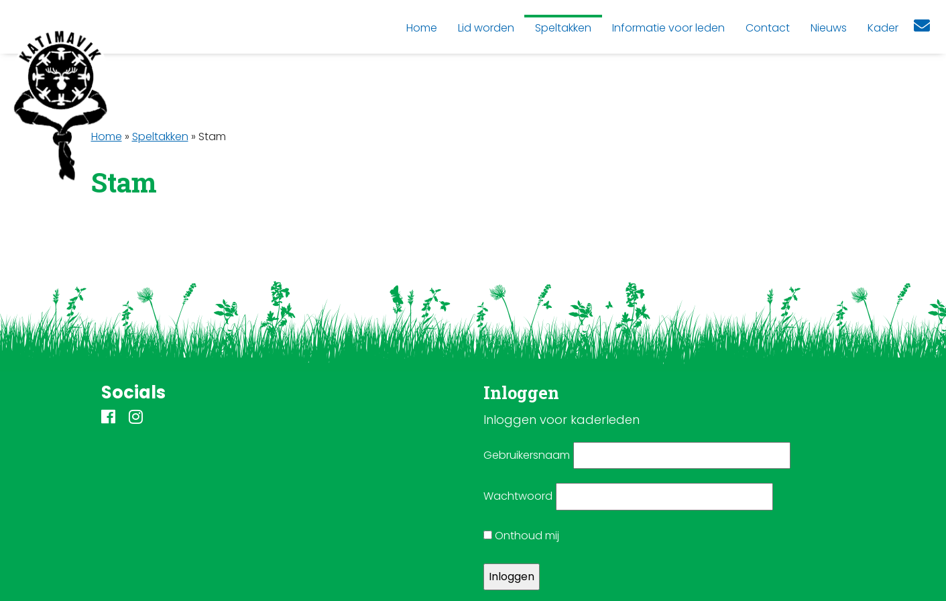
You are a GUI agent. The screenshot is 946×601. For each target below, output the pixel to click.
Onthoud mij (521, 535)
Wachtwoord (517, 496)
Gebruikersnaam (526, 455)
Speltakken (160, 136)
